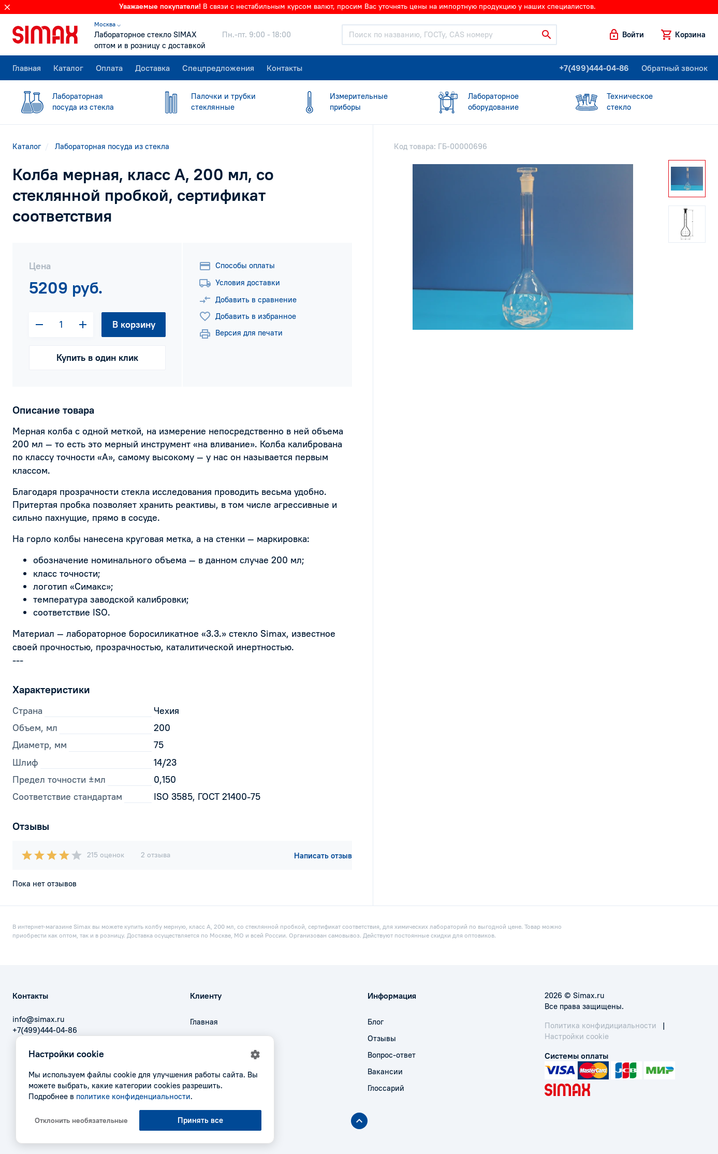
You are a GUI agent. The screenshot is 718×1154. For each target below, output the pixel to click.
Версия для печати (241, 334)
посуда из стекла (75, 101)
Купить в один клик (97, 357)
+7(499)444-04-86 (594, 68)
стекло (630, 101)
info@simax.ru (38, 1019)
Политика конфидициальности (600, 1025)
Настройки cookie (577, 1036)
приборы (353, 101)
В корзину (133, 324)
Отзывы (382, 1038)
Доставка (152, 68)
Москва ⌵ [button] (107, 24)
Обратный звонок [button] (674, 68)
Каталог (68, 68)
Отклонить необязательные (81, 1120)
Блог (376, 1022)
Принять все (200, 1120)
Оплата (109, 68)
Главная (26, 68)
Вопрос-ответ (392, 1055)
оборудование (491, 101)
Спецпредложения (218, 68)
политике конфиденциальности (133, 1096)
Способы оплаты (237, 266)
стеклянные (214, 101)
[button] (625, 34)
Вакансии (385, 1071)
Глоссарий (386, 1088)
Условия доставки (239, 283)
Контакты (284, 68)
